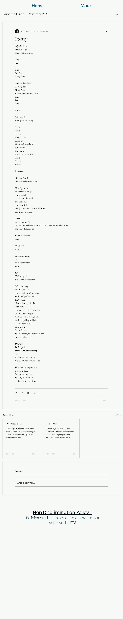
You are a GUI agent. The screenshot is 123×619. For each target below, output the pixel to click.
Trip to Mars (51, 423)
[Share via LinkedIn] (28, 392)
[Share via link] (34, 392)
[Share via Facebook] (16, 392)
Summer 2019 (38, 14)
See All (118, 414)
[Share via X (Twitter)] (22, 392)
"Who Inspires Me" (14, 423)
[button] (117, 14)
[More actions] (106, 31)
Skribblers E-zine (13, 14)
